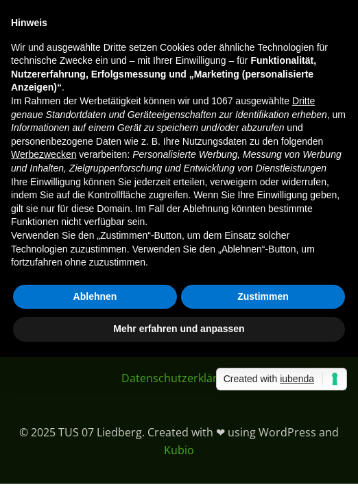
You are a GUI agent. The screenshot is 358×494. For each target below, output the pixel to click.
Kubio (179, 450)
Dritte (303, 100)
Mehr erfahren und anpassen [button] (178, 328)
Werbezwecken (43, 154)
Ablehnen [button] (95, 296)
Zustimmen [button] (263, 296)
